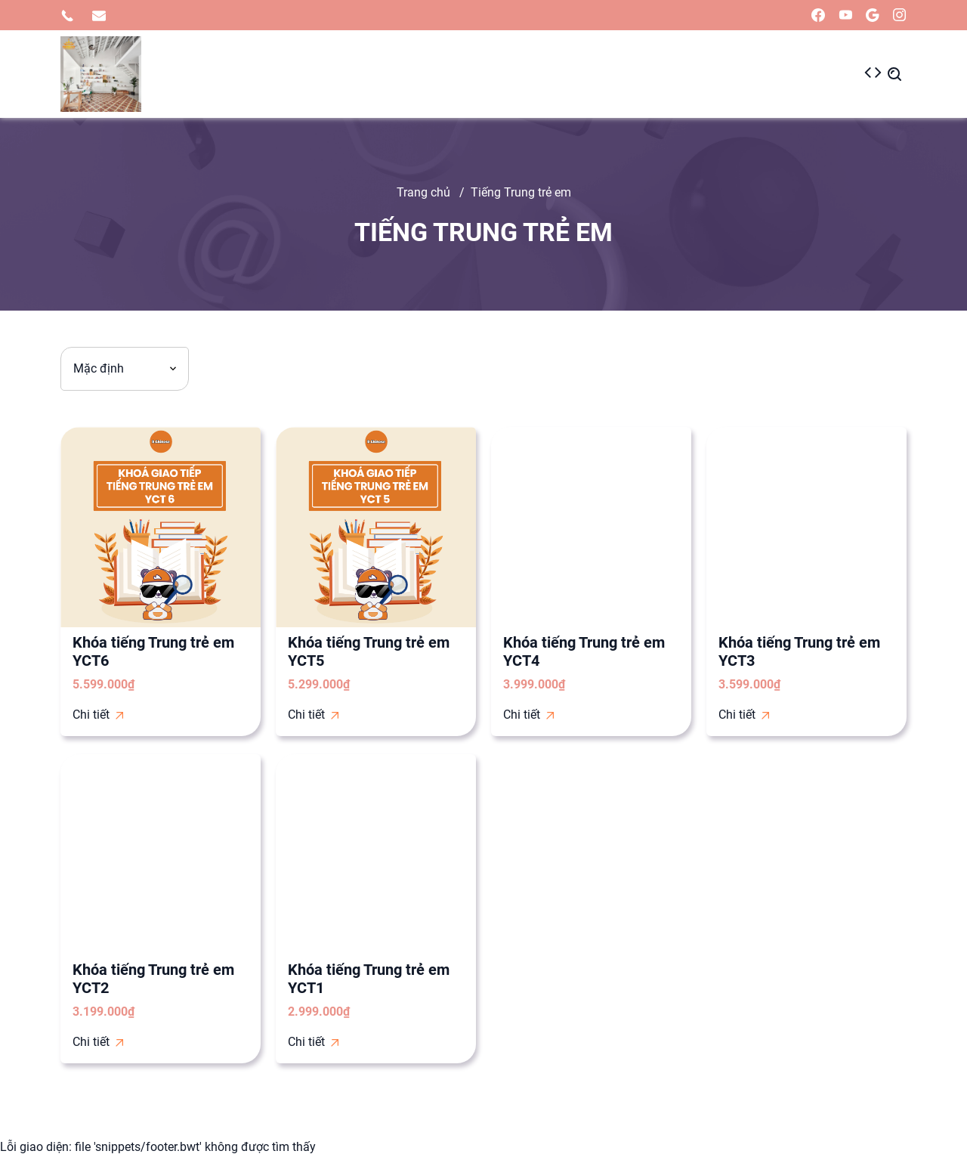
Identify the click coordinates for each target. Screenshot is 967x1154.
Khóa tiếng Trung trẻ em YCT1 (369, 979)
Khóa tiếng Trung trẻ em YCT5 (369, 651)
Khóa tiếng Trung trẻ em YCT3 (799, 651)
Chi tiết (98, 714)
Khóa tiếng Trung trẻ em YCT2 (153, 979)
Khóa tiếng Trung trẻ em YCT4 (584, 651)
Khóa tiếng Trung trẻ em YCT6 (153, 651)
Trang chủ (423, 192)
